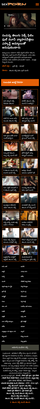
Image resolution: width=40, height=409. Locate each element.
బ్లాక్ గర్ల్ (15, 66)
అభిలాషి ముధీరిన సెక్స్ (20, 347)
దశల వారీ (4, 306)
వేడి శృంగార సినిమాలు (9, 356)
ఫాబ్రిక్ (3, 316)
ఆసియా (23, 326)
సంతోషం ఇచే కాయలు (26, 306)
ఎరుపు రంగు (24, 271)
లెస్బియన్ (4, 336)
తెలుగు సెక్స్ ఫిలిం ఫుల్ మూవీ (19, 70)
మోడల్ (22, 66)
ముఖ (3, 301)
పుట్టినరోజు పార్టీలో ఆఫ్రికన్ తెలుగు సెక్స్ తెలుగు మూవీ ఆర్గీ (9, 259)
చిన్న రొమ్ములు (24, 286)
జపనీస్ (22, 266)
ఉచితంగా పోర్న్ (17, 353)
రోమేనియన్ (23, 296)
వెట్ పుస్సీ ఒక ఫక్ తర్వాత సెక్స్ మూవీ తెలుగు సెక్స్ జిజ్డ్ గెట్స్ (29, 120)
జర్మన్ (3, 271)
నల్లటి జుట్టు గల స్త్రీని (7, 286)
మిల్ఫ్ (3, 276)
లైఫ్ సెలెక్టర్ (23, 321)
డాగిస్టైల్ (4, 296)
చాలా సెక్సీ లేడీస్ (17, 363)
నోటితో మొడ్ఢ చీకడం (26, 281)
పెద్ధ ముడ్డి (23, 301)
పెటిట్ (3, 311)
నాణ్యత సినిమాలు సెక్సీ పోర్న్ (24, 361)
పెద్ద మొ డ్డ (23, 291)
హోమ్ (22, 276)
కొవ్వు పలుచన (24, 336)
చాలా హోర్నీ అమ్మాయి (7, 321)
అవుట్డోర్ (23, 311)
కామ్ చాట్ (4, 266)
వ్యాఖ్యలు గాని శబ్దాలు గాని (9, 331)
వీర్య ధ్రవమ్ (24, 341)
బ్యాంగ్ (22, 331)
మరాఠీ (3, 281)
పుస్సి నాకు (23, 316)
